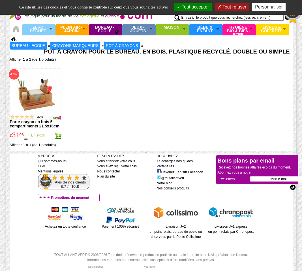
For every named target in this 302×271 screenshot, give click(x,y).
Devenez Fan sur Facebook (180, 172)
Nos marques (96, 266)
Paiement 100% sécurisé (121, 227)
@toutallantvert (170, 178)
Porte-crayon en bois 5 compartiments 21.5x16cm (34, 124)
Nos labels (149, 266)
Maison (171, 27)
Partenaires (165, 166)
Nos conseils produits (173, 188)
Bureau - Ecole (104, 29)
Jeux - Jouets (138, 29)
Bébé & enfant (205, 29)
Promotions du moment (70, 198)
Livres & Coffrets (271, 29)
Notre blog (164, 183)
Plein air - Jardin (71, 29)
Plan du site (106, 176)
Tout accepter (193, 7)
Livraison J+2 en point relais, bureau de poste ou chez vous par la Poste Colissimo (176, 232)
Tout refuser (232, 7)
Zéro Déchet (38, 29)
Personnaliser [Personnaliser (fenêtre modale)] (269, 7)
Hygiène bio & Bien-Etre (238, 29)
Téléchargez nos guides (175, 161)
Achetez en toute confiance (65, 227)
